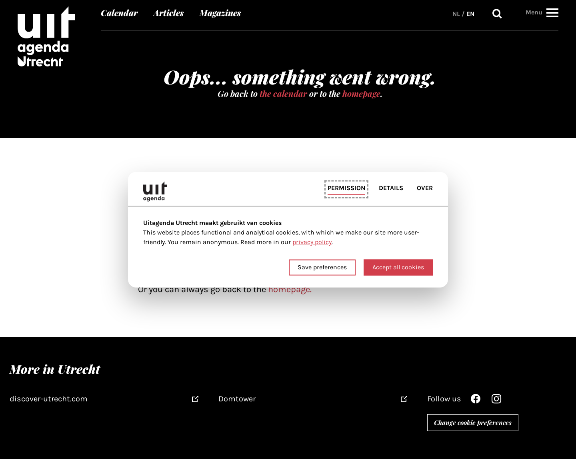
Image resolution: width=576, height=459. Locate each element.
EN (470, 14)
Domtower (237, 398)
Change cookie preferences (473, 422)
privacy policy (312, 242)
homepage (361, 93)
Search (497, 14)
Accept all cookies (398, 267)
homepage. (290, 289)
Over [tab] (425, 188)
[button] (552, 12)
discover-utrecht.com (49, 398)
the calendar (283, 93)
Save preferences (322, 267)
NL (456, 14)
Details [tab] (391, 188)
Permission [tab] (346, 188)
